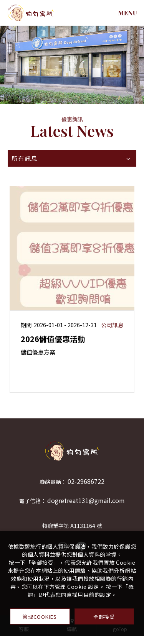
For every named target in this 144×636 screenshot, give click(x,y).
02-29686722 (86, 481)
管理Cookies (40, 616)
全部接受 (104, 616)
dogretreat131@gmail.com (86, 500)
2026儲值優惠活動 (53, 338)
